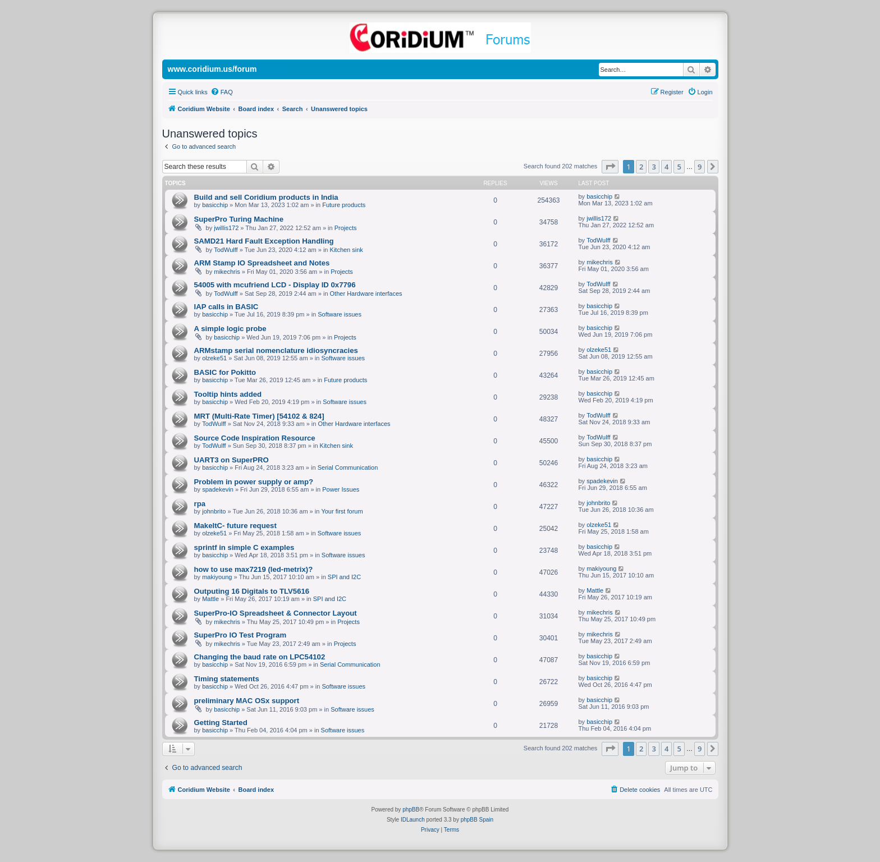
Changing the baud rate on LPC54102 (260, 657)
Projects (345, 227)
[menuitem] (221, 92)
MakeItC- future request (235, 525)
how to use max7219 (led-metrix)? (253, 569)
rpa (200, 503)
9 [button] (700, 167)
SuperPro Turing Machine (239, 219)
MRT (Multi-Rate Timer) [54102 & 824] (259, 416)
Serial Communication (348, 467)
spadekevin (217, 489)
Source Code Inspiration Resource (254, 438)
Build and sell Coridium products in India (266, 197)
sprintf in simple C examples (244, 547)
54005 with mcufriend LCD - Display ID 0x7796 (275, 285)
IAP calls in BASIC (226, 306)
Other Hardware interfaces (366, 293)
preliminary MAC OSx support (247, 700)
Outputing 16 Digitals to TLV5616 (252, 591)
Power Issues (340, 489)
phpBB (410, 809)
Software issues (339, 314)
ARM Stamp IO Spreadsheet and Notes (262, 263)
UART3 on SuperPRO (231, 460)
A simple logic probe (230, 328)
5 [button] (679, 167)
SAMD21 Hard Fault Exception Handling (264, 241)
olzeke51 (214, 358)
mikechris (227, 271)
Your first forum (342, 511)
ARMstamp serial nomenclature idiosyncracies (276, 350)
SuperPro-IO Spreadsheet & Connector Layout (275, 613)
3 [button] (654, 167)
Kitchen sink (346, 249)
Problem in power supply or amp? (254, 482)
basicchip (215, 204)
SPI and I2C (344, 577)
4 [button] (666, 167)
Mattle (210, 598)
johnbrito (214, 511)
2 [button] (641, 167)
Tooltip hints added (228, 394)
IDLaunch (413, 820)
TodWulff (225, 249)
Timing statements (226, 679)
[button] (610, 166)
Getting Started (220, 722)
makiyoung (217, 577)
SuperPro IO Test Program (240, 635)
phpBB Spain (477, 820)
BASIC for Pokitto (225, 372)
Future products (343, 204)
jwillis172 (226, 227)
